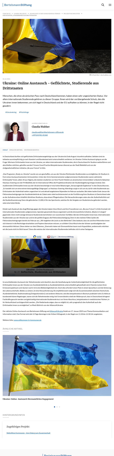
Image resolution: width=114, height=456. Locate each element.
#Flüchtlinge (24, 112)
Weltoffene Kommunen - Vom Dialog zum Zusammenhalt (28, 433)
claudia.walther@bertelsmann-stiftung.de (48, 132)
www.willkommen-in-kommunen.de (27, 320)
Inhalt (5, 150)
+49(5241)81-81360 (40, 135)
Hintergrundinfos (31, 150)
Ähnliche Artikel (16, 150)
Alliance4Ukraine (56, 311)
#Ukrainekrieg (10, 112)
